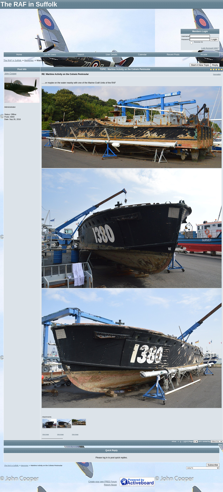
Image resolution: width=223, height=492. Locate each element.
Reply (215, 65)
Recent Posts (173, 54)
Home (19, 54)
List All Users (50, 54)
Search (80, 54)
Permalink (217, 74)
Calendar (142, 54)
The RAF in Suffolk (13, 60)
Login (214, 39)
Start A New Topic (200, 65)
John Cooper (10, 73)
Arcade (204, 54)
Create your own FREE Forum (102, 481)
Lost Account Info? (210, 48)
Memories (29, 60)
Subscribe (213, 465)
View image (45, 434)
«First (174, 441)
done (220, 444)
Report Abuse (110, 485)
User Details (111, 54)
